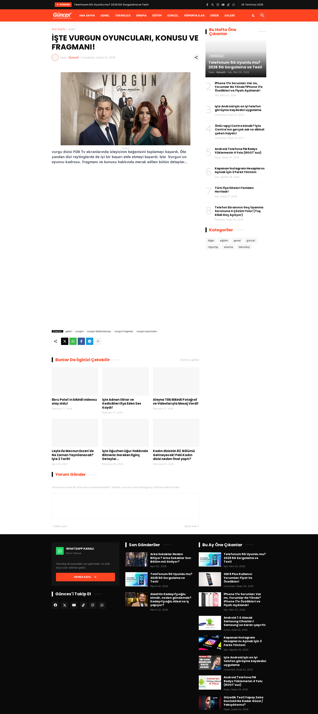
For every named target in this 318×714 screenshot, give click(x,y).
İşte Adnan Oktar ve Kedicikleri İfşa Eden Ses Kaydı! (121, 404)
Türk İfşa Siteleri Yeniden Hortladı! (234, 189)
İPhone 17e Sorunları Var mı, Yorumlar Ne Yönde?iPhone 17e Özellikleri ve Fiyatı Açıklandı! (239, 87)
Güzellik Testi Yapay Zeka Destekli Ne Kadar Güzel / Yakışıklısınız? (243, 701)
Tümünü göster (189, 359)
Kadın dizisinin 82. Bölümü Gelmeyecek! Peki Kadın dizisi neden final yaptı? (174, 455)
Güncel (172, 15)
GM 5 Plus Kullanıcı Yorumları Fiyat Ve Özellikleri (238, 577)
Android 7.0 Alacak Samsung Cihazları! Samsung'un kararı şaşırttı (245, 621)
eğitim (224, 240)
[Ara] (262, 15)
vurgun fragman (123, 331)
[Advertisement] (125, 293)
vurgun (79, 331)
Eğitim (157, 15)
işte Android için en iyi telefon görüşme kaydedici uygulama (238, 108)
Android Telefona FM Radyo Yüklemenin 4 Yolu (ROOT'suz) (238, 150)
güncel (250, 240)
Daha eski (191, 526)
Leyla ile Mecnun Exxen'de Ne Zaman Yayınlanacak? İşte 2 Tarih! (73, 455)
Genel (105, 15)
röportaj (213, 247)
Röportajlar (194, 15)
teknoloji (244, 247)
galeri (71, 29)
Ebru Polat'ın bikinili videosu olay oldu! (74, 402)
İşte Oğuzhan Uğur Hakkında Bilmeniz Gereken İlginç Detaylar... (125, 455)
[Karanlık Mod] (253, 15)
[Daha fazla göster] (98, 341)
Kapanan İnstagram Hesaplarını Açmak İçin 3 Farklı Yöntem (240, 170)
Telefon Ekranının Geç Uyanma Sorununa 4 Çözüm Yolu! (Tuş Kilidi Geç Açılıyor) (239, 211)
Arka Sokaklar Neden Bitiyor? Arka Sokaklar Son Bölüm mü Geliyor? (170, 557)
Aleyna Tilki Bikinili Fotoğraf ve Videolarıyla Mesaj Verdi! (175, 402)
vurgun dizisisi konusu (99, 331)
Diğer (214, 15)
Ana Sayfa (87, 15)
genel (237, 240)
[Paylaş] (196, 57)
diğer (211, 240)
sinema (228, 247)
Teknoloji (122, 15)
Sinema (141, 15)
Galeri (230, 15)
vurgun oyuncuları (146, 331)
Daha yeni (60, 526)
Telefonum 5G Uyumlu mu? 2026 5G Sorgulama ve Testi (171, 577)
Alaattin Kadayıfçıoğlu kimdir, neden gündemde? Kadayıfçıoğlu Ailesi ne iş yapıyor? (170, 599)
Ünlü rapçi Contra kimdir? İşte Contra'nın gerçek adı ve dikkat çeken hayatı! (239, 129)
